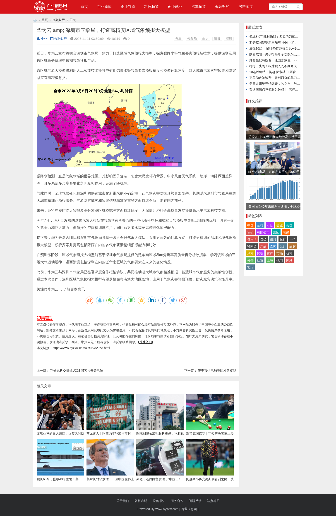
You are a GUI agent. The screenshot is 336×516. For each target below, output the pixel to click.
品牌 (292, 246)
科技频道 (151, 7)
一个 (292, 239)
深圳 (229, 38)
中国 (250, 225)
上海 (270, 260)
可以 (270, 225)
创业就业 (175, 7)
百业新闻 (104, 7)
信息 (273, 239)
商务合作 (177, 501)
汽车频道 (198, 7)
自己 (263, 239)
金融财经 (222, 7)
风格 (250, 253)
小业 (42, 38)
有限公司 (263, 232)
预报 (217, 38)
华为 (205, 38)
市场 (279, 253)
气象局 (192, 38)
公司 (260, 225)
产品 (263, 246)
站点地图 (213, 501)
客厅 (250, 267)
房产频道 (245, 7)
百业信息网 (189, 509)
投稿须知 (159, 501)
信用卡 (252, 239)
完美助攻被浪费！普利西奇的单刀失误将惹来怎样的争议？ (290, 78)
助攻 (260, 260)
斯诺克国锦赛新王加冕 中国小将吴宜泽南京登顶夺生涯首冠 (291, 42)
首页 (84, 7)
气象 (178, 38)
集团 (276, 232)
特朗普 (252, 246)
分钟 (250, 260)
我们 (250, 232)
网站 (289, 260)
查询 (273, 246)
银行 (283, 239)
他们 (279, 260)
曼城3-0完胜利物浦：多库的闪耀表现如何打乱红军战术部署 (291, 36)
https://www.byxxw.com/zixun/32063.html (81, 348)
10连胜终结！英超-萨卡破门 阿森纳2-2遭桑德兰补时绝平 (289, 72)
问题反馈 (195, 501)
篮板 (260, 253)
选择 (270, 253)
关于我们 (122, 501)
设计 (283, 246)
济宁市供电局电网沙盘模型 (217, 370)
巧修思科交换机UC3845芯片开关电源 (76, 370)
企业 (279, 225)
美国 (289, 225)
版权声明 (140, 501)
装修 (286, 232)
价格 (289, 253)
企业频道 (128, 7)
